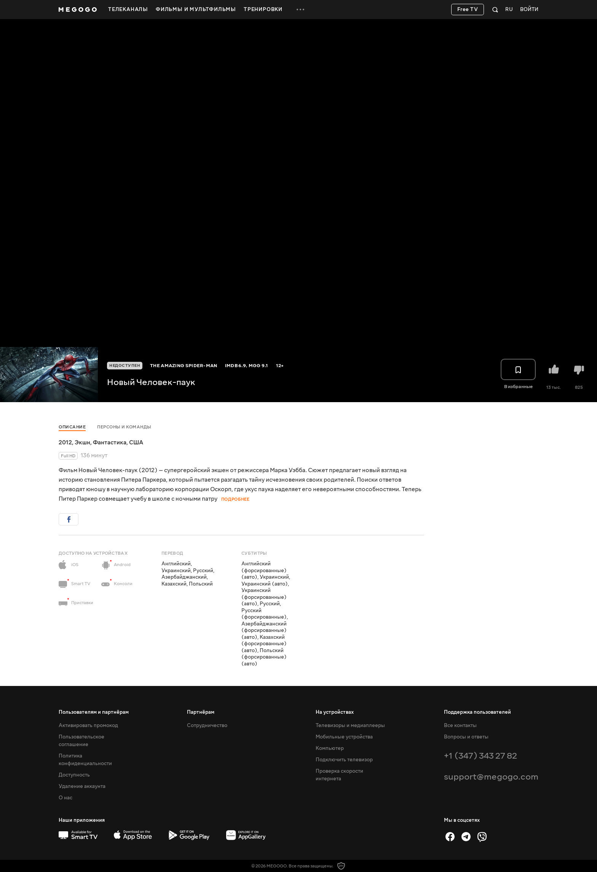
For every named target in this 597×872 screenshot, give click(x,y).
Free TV (467, 9)
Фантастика (109, 442)
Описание (72, 427)
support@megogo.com (491, 777)
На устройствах (335, 712)
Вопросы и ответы (466, 737)
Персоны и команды (124, 427)
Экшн (82, 442)
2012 (65, 442)
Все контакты (460, 725)
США (136, 442)
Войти (529, 9)
